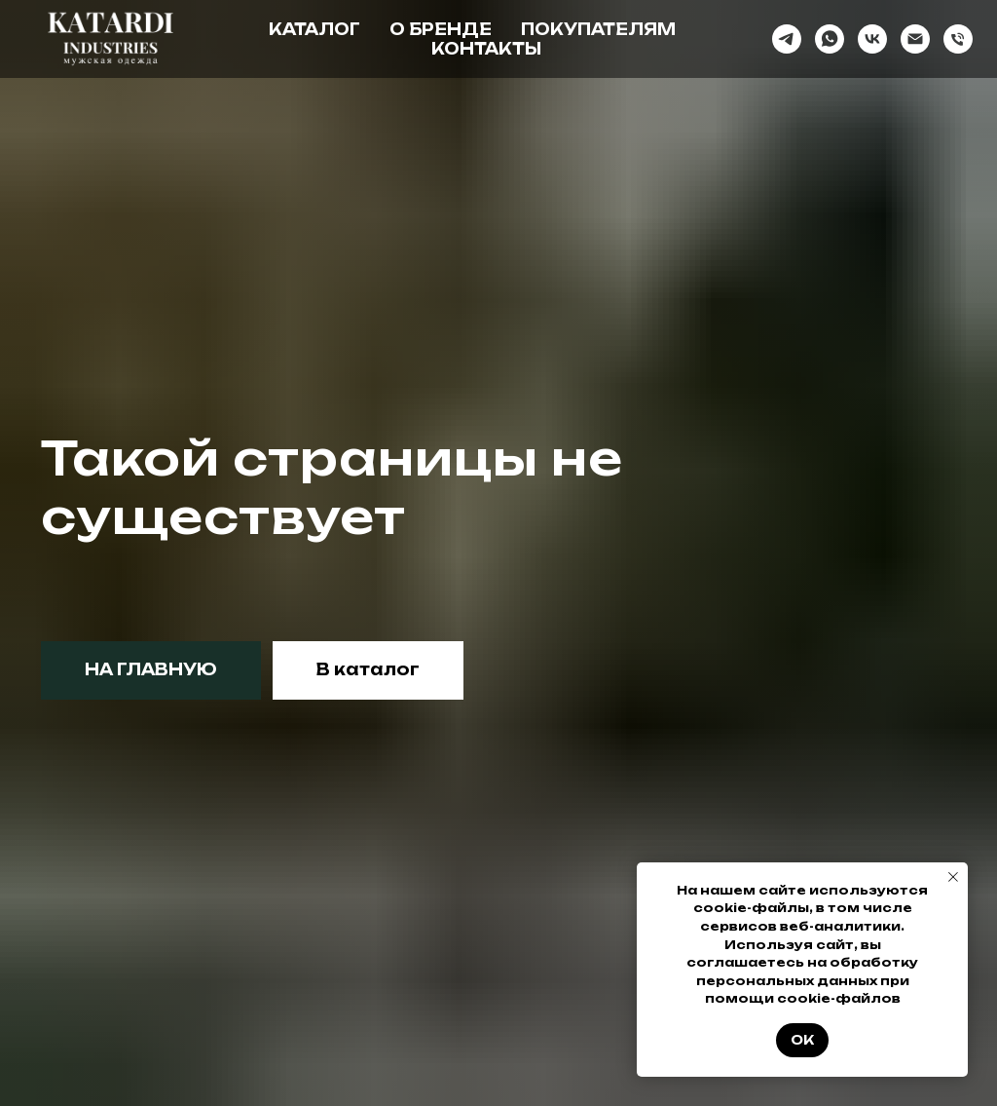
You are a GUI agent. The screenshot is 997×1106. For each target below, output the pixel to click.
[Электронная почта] (915, 39)
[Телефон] (958, 39)
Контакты (486, 48)
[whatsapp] (829, 39)
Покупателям (598, 29)
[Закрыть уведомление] (953, 877)
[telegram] (786, 39)
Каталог (314, 29)
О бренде (440, 29)
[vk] (872, 39)
